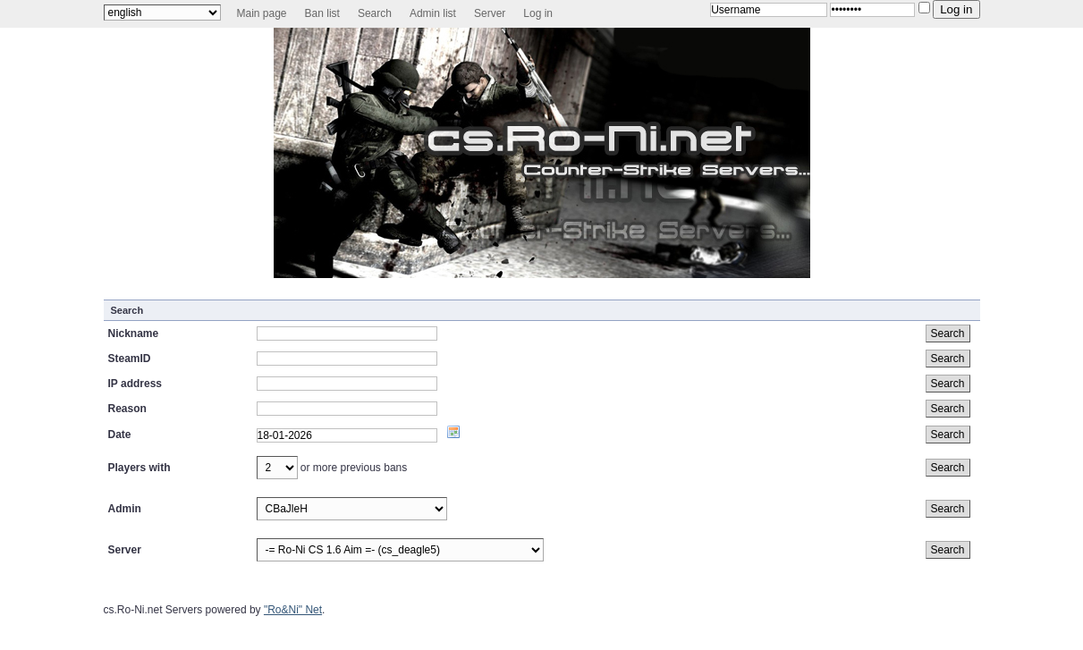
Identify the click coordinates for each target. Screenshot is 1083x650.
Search (375, 13)
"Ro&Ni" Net (293, 610)
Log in (538, 13)
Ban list (322, 13)
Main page (262, 13)
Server (489, 13)
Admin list (433, 13)
